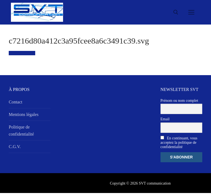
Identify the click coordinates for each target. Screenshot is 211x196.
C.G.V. (15, 146)
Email (165, 119)
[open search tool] (175, 12)
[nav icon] (191, 12)
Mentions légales (23, 114)
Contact (15, 102)
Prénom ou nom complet (179, 101)
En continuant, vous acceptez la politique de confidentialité (179, 142)
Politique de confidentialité (21, 130)
